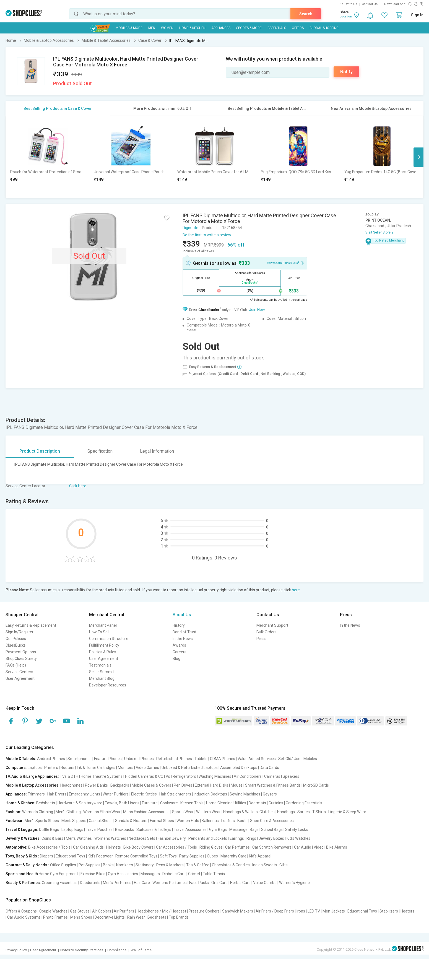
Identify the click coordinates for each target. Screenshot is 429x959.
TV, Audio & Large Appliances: (32, 776)
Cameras (272, 776)
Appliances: (16, 794)
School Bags (272, 829)
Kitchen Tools (192, 803)
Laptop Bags (72, 829)
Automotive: (16, 847)
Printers (51, 767)
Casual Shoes (101, 820)
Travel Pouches (99, 829)
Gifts (283, 865)
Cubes (212, 856)
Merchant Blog (102, 678)
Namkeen (124, 865)
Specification (100, 451)
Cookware (169, 803)
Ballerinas (210, 820)
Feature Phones (108, 758)
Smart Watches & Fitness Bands (273, 785)
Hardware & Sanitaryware (80, 803)
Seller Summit (101, 672)
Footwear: (15, 820)
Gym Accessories (123, 874)
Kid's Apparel (260, 856)
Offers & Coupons (21, 911)
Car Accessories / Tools (176, 847)
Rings (251, 838)
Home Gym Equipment (58, 874)
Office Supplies (63, 865)
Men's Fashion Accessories (146, 812)
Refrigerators (184, 776)
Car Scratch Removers (272, 847)
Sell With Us (348, 4)
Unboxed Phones (139, 758)
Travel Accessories (190, 829)
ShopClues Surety (21, 658)
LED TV (314, 911)
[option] (47, 157)
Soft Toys (168, 856)
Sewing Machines (245, 794)
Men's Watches (79, 838)
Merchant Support (272, 625)
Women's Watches (110, 838)
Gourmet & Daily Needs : (27, 865)
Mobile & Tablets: (21, 758)
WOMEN (167, 28)
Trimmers (36, 794)
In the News (183, 638)
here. (296, 590)
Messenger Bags (244, 829)
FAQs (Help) (16, 665)
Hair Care (142, 882)
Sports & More (249, 28)
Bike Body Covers (138, 847)
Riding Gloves (211, 847)
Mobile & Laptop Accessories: (32, 785)
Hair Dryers (56, 794)
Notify (346, 71)
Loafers (228, 820)
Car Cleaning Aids (88, 847)
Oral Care (219, 882)
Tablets (200, 758)
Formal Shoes (162, 820)
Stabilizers (388, 911)
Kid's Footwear (100, 856)
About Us (182, 614)
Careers (179, 652)
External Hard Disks (211, 785)
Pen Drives (183, 785)
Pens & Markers (170, 865)
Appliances (220, 28)
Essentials (276, 28)
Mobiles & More (129, 28)
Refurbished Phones (174, 758)
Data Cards (269, 767)
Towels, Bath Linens (122, 803)
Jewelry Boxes (271, 838)
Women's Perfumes (169, 882)
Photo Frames (55, 917)
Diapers (46, 856)
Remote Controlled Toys (136, 856)
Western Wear (208, 812)
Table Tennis (214, 874)
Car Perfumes (237, 847)
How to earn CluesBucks (285, 263)
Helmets (113, 847)
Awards (179, 645)
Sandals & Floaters (131, 820)
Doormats (257, 803)
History (179, 625)
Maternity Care (233, 856)
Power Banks (96, 785)
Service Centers (19, 672)
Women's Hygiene (294, 882)
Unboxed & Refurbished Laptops (190, 767)
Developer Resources (107, 685)
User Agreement (20, 678)
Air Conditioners (248, 776)
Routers (67, 767)
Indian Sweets (264, 865)
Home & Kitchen (192, 28)
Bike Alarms (336, 847)
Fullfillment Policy (104, 645)
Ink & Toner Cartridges (96, 767)
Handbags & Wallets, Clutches (249, 812)
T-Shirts (319, 812)
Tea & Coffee (197, 865)
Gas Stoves (80, 911)
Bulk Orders (266, 632)
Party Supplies (191, 856)
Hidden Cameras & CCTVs (147, 776)
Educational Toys (70, 856)
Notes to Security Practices (81, 950)
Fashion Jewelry (172, 838)
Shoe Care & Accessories (272, 820)
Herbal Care (240, 882)
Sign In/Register (19, 632)
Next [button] (418, 157)
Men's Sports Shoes (42, 820)
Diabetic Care (174, 874)
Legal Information (157, 451)
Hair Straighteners (175, 794)
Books (108, 865)
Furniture (150, 803)
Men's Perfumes (117, 882)
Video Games (147, 767)
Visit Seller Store (378, 232)
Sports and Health (22, 874)
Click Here (77, 486)
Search (305, 14)
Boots (242, 820)
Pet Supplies (89, 865)
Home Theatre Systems (102, 776)
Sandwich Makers (237, 911)
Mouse (237, 785)
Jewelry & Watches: (23, 838)
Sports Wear (183, 812)
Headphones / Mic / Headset (161, 911)
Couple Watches (53, 911)
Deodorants (90, 882)
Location (346, 16)
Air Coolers (101, 911)
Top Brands (179, 917)
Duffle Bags (49, 829)
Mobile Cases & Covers (151, 785)
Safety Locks (296, 829)
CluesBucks (16, 645)
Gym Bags (218, 829)
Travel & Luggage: (22, 829)
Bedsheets (45, 803)
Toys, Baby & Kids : (22, 856)
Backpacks (119, 785)
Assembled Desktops (238, 767)
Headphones (71, 785)
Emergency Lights (84, 794)
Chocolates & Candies (231, 865)
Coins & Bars (52, 838)
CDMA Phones (222, 758)
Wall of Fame (141, 950)
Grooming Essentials (59, 882)
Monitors (125, 767)
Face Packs (199, 882)
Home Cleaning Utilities (226, 803)
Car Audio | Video (309, 847)
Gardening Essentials (304, 803)
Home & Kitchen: (20, 803)
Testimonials (100, 665)
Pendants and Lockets (207, 838)
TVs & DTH (69, 776)
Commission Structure (108, 638)
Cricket (194, 874)
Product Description (39, 451)
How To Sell (99, 632)
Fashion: (13, 812)
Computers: (16, 767)
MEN (151, 28)
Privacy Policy (16, 950)
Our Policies (16, 638)
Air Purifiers (124, 911)
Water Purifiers (116, 794)
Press (261, 638)
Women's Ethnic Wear (102, 812)
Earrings (237, 838)
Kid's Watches (298, 838)
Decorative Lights (110, 917)
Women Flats (187, 820)
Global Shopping (324, 28)
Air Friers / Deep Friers (275, 911)
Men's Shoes (81, 917)
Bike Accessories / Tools (49, 847)
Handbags (286, 812)
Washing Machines (215, 776)
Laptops (35, 767)
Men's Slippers (73, 820)
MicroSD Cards (316, 785)
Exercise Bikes (92, 874)
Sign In (417, 15)
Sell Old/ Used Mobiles (297, 758)
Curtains (276, 803)
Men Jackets (334, 911)
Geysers (270, 794)
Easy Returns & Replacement (31, 625)
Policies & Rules (102, 652)
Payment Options (21, 652)
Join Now (257, 309)
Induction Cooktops (210, 794)
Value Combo (265, 882)
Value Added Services (257, 758)
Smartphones (79, 758)
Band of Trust (184, 632)
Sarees (303, 812)
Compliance (116, 950)
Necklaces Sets (142, 838)
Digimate (190, 228)
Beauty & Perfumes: (23, 882)
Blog (176, 658)
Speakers (291, 776)
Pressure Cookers (204, 911)
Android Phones (51, 758)
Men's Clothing (68, 812)
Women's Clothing (37, 812)
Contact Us (370, 4)
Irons (301, 911)
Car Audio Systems (24, 917)
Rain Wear (136, 917)
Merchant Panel (103, 625)
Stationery (145, 865)
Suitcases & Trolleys (153, 829)
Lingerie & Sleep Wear (347, 812)
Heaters (407, 911)
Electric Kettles (144, 794)
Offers (298, 28)
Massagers (150, 874)
